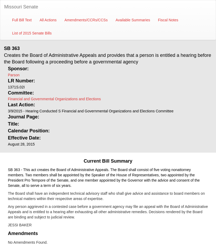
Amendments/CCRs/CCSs (86, 20)
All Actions (48, 20)
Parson (13, 75)
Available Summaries (132, 20)
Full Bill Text (22, 20)
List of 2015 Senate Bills (32, 33)
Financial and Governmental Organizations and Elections (54, 99)
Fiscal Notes (168, 20)
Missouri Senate (21, 6)
